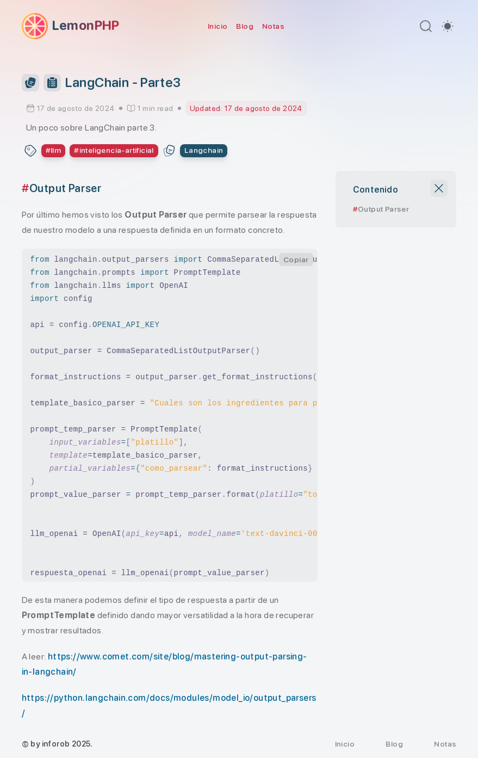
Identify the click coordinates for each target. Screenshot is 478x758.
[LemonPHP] (71, 26)
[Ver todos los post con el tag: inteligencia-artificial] (114, 150)
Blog (244, 26)
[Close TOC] (439, 188)
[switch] (447, 26)
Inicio (217, 26)
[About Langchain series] (204, 150)
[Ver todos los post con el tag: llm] (53, 150)
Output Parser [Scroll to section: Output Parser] (383, 209)
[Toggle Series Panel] (30, 82)
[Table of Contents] (52, 82)
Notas (273, 26)
